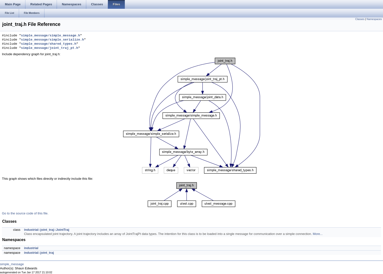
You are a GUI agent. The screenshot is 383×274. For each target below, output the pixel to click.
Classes (359, 19)
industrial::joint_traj (39, 252)
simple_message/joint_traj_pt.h (49, 48)
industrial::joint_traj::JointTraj (46, 230)
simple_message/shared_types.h (48, 44)
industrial (31, 248)
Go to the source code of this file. (25, 213)
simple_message (12, 264)
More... (317, 234)
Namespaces (374, 19)
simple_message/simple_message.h (50, 35)
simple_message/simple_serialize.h (52, 40)
